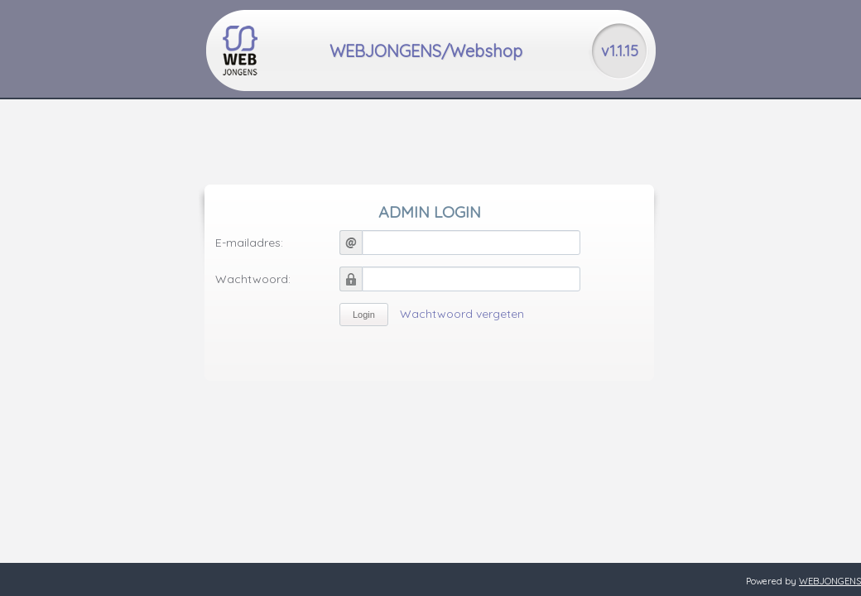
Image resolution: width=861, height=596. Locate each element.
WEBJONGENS (830, 581)
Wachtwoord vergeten (462, 313)
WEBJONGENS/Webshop (425, 51)
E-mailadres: (249, 242)
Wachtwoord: (253, 279)
